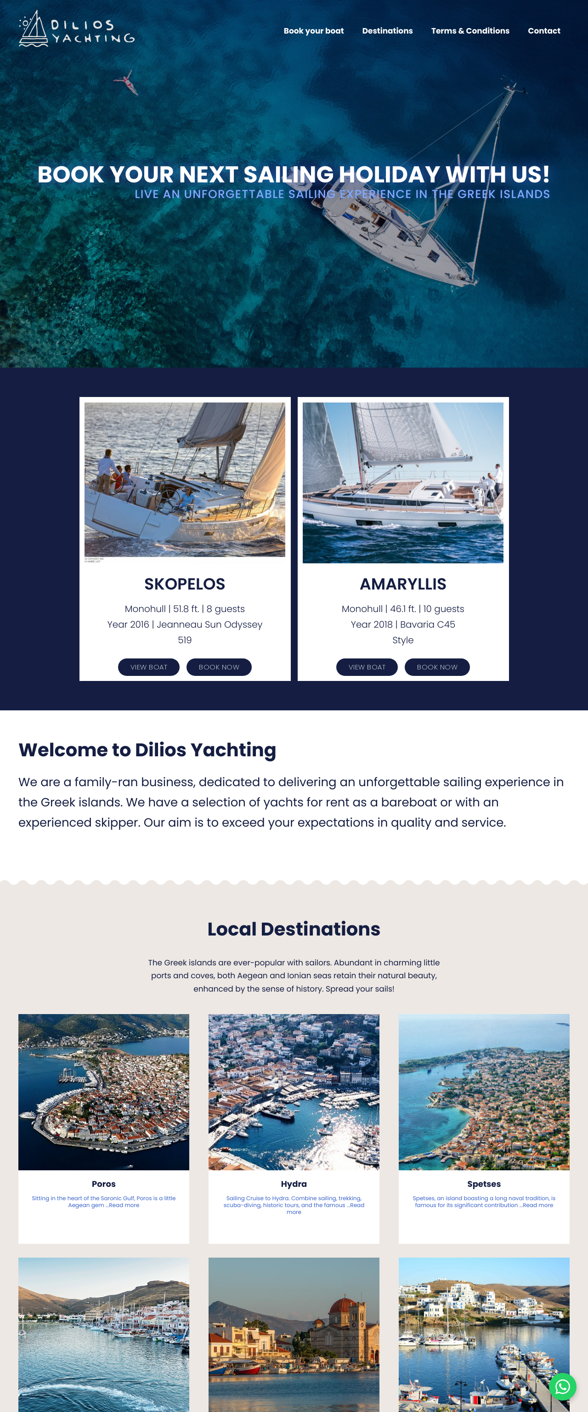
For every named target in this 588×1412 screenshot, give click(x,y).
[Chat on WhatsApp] (563, 1387)
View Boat (149, 667)
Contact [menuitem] (544, 30)
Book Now (219, 667)
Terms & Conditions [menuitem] (470, 30)
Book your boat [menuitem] (314, 30)
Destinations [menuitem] (387, 30)
